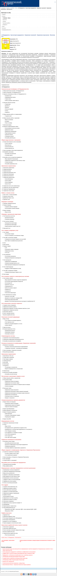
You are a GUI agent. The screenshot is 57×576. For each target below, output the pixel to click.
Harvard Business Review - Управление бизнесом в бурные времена (17, 564)
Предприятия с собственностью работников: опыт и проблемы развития (17, 555)
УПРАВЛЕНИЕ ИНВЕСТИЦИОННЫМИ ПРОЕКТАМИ (13, 559)
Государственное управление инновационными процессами (15, 558)
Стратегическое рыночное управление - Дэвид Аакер (14, 563)
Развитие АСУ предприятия (8, 561)
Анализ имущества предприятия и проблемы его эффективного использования (19, 551)
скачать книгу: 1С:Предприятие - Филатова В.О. (11, 537)
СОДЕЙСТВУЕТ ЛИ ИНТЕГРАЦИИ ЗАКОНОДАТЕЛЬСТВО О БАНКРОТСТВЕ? (19, 553)
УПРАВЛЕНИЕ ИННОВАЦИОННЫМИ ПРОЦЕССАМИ (14, 556)
